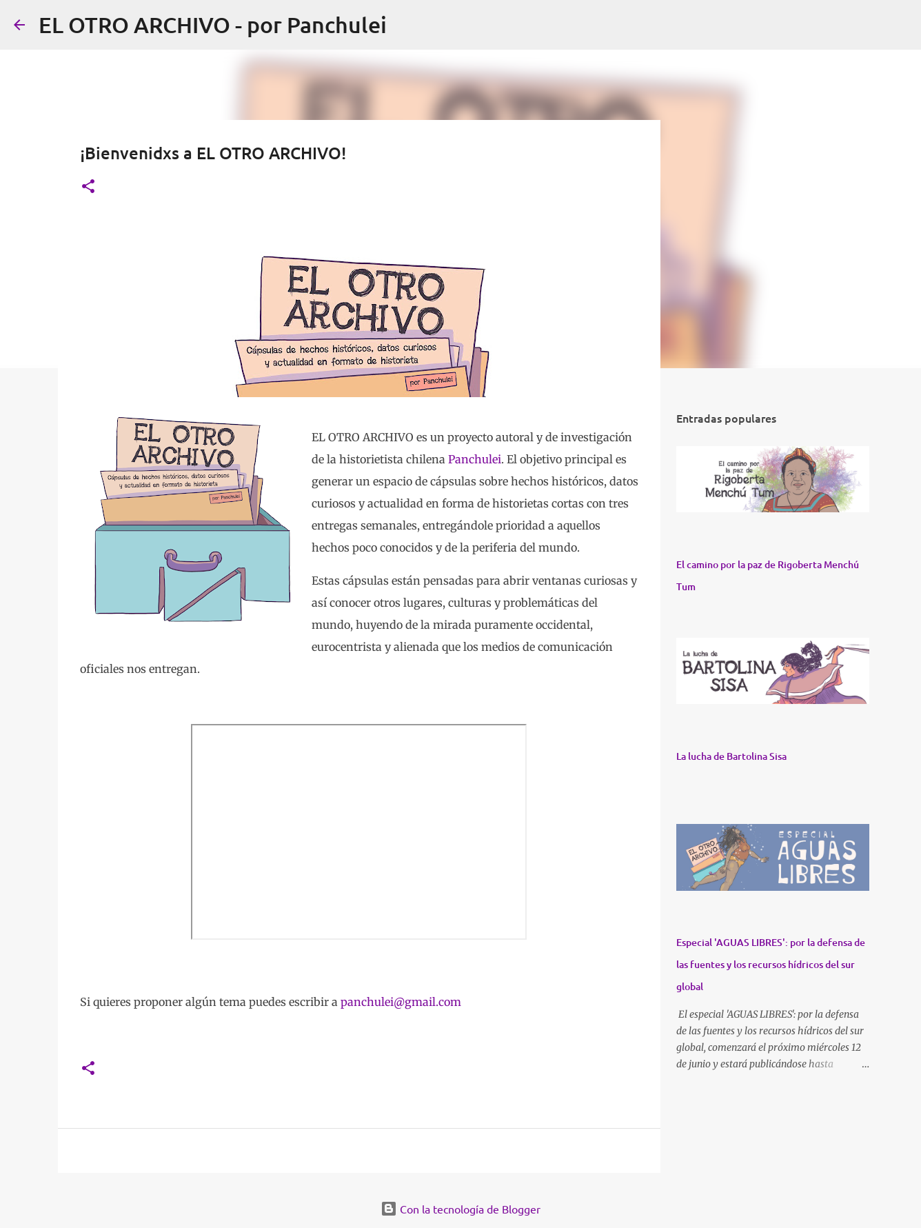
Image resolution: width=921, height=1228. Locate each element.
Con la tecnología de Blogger (460, 1209)
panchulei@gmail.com (401, 1002)
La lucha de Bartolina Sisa (731, 756)
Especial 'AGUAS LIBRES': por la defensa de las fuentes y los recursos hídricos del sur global (770, 964)
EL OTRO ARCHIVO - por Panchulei (213, 24)
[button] (88, 187)
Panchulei (474, 459)
